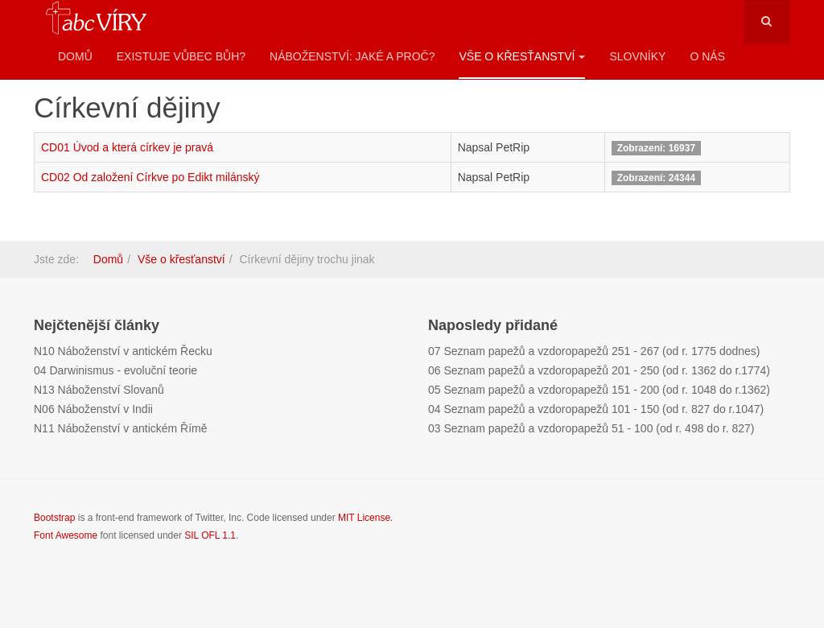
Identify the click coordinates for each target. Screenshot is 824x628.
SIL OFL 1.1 (210, 535)
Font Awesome (65, 535)
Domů (75, 56)
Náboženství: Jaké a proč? (352, 56)
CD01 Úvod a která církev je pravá (127, 147)
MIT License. (365, 517)
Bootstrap (54, 517)
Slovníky (637, 56)
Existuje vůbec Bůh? (181, 56)
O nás (707, 56)
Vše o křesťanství (522, 56)
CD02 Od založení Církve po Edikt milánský (150, 177)
